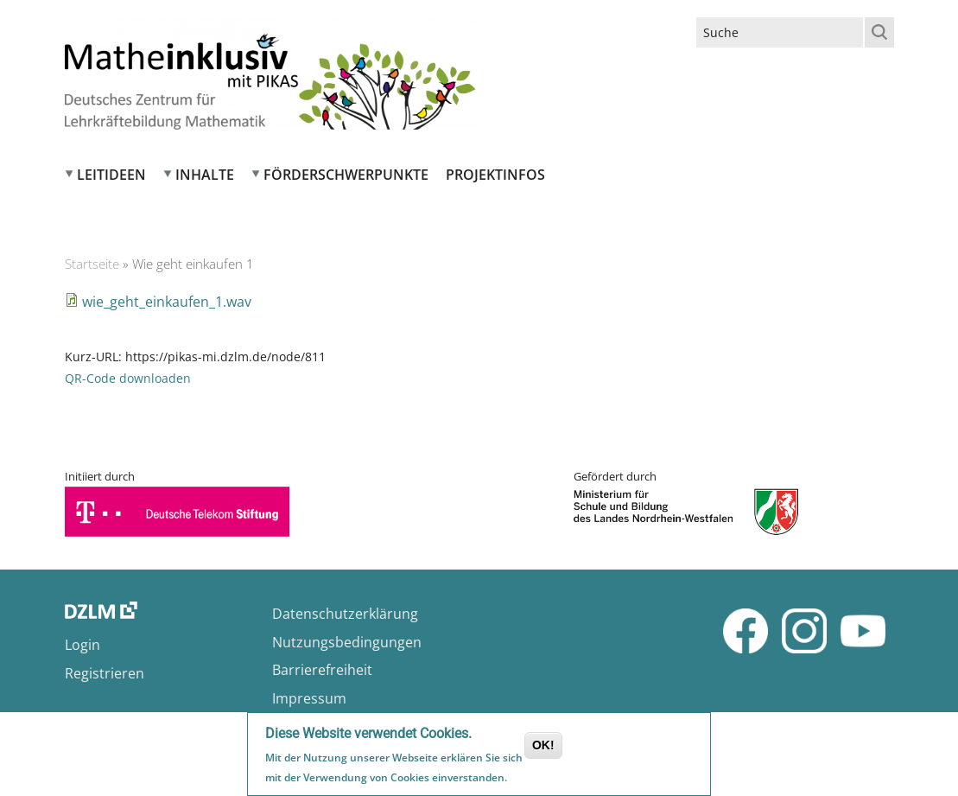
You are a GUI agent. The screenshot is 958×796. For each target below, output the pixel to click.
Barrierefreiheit (322, 669)
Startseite (92, 263)
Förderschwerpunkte (345, 174)
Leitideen (111, 174)
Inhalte (204, 174)
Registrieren (104, 673)
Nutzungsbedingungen (347, 642)
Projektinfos (495, 174)
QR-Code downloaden (128, 378)
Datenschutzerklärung (345, 613)
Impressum (309, 698)
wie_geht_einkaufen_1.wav (166, 301)
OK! (543, 746)
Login (82, 644)
